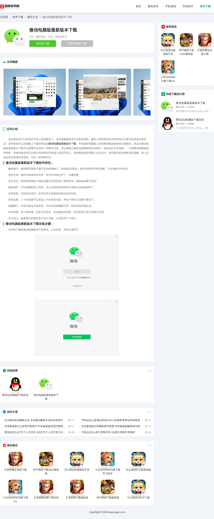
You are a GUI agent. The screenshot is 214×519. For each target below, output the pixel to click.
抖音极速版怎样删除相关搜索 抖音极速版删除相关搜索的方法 (116, 426)
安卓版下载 (42, 43)
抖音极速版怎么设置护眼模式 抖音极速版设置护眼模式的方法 (39, 426)
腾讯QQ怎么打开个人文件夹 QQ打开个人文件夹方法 (39, 432)
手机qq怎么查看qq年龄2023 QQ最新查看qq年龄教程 (116, 420)
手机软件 (188, 6)
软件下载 (205, 6)
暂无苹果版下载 (77, 43)
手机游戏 (170, 6)
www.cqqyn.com (116, 512)
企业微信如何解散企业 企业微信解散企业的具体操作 (39, 420)
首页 (138, 6)
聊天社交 (32, 17)
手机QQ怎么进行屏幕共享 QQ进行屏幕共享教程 (116, 432)
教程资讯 (153, 6)
